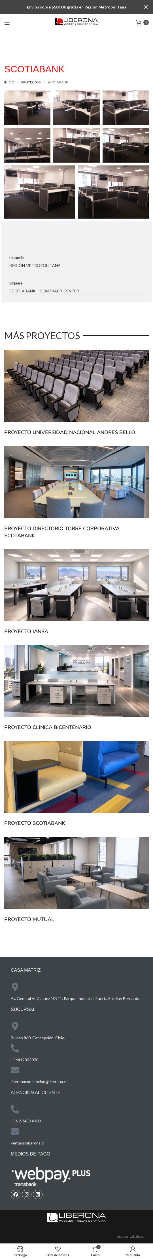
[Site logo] (76, 22)
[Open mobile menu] (7, 22)
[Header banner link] (68, 7)
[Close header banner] (146, 7)
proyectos (31, 82)
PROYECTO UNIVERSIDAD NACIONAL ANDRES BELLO (69, 432)
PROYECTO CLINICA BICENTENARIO (47, 727)
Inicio (9, 82)
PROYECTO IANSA (26, 631)
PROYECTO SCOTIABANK (34, 823)
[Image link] (76, 1217)
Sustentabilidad (130, 1236)
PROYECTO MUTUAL (29, 919)
